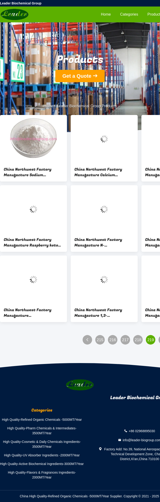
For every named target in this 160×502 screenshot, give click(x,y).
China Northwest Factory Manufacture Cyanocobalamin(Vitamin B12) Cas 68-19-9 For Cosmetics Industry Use (31, 312)
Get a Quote (76, 76)
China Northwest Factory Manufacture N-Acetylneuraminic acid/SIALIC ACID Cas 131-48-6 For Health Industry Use (102, 242)
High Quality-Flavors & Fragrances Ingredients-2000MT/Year (42, 475)
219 (150, 340)
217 (125, 340)
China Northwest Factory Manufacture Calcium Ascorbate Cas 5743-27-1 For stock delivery (101, 172)
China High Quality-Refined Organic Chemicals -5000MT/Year (64, 496)
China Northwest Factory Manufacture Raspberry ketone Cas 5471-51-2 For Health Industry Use (33, 242)
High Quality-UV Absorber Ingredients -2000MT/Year (42, 455)
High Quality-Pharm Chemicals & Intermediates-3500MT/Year (42, 430)
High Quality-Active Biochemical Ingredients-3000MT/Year (42, 464)
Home (106, 14)
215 (100, 340)
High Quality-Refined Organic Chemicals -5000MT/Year (42, 419)
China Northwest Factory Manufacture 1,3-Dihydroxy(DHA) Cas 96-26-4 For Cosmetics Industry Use (104, 312)
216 (112, 340)
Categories (129, 14)
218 (138, 340)
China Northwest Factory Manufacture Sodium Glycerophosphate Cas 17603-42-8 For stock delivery (31, 172)
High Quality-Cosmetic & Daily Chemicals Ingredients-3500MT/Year (42, 444)
